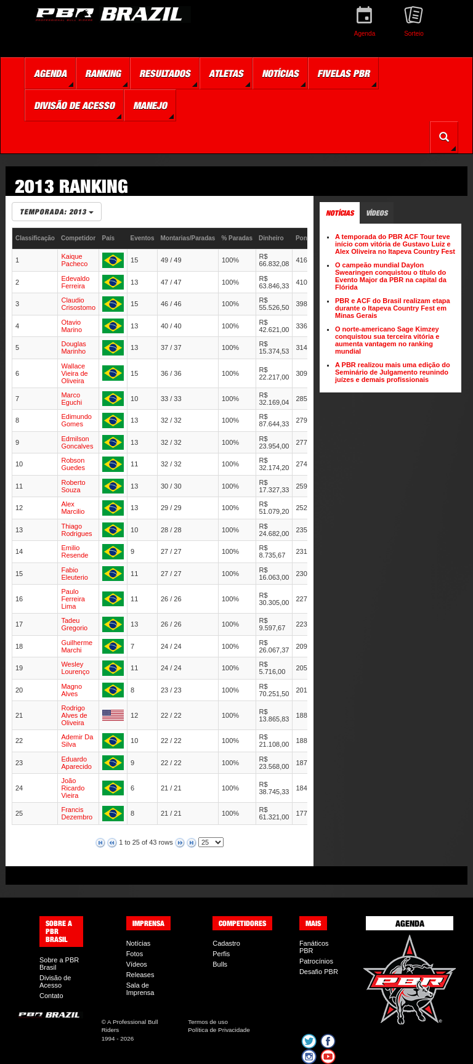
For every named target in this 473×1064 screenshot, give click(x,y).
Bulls (219, 964)
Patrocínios (316, 961)
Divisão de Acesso (55, 981)
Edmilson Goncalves (77, 442)
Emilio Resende (74, 551)
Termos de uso (208, 1021)
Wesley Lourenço (75, 667)
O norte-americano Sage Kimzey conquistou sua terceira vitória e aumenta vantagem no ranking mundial (387, 340)
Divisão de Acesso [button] (74, 105)
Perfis (221, 953)
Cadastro (226, 943)
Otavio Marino (71, 326)
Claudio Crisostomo (78, 303)
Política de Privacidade (218, 1029)
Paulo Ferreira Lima (73, 599)
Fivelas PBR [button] (343, 73)
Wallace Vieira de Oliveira (74, 373)
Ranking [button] (103, 73)
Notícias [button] (280, 73)
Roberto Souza (73, 486)
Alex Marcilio (72, 507)
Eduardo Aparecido (76, 762)
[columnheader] (35, 239)
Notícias (138, 943)
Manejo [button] (150, 105)
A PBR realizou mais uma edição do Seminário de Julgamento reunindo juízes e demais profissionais (392, 372)
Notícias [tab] (340, 212)
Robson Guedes (73, 464)
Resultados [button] (164, 73)
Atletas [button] (226, 73)
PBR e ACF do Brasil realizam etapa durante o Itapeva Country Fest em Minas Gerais (392, 308)
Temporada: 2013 (57, 211)
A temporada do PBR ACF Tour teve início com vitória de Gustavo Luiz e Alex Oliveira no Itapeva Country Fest (395, 244)
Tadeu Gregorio (74, 624)
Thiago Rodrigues (76, 529)
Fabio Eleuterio (74, 573)
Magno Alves (71, 690)
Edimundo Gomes (76, 420)
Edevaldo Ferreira (75, 282)
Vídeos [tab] (376, 212)
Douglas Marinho (73, 347)
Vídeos (136, 964)
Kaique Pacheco (74, 260)
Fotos (135, 953)
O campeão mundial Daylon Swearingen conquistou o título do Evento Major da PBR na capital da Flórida (391, 276)
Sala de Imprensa (140, 988)
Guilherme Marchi (76, 646)
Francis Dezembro (76, 813)
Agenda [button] (50, 73)
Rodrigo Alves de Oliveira (74, 715)
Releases (140, 974)
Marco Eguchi (71, 398)
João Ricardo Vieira (72, 788)
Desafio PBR (318, 971)
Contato (51, 995)
